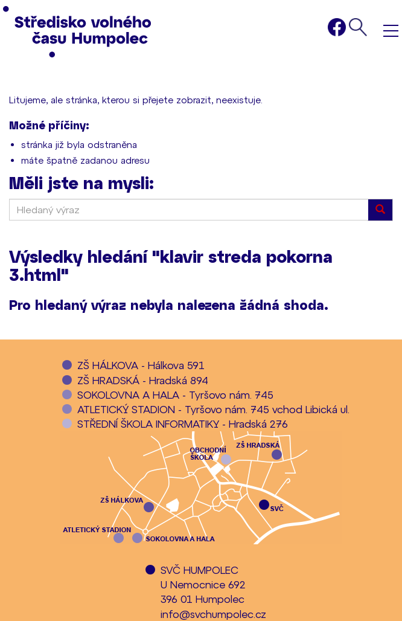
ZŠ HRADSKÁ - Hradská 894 (142, 380)
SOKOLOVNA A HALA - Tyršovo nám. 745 (175, 394)
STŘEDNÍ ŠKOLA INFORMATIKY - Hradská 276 (182, 423)
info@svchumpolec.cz (213, 614)
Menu (390, 30)
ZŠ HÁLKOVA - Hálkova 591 (141, 365)
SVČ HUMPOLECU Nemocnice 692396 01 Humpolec (203, 584)
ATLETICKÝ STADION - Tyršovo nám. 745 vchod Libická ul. (213, 409)
